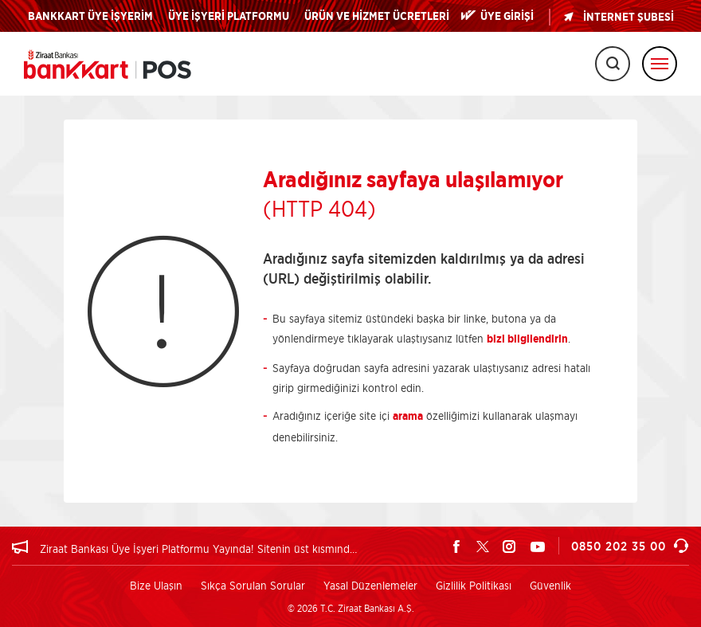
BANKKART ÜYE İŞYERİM (90, 16)
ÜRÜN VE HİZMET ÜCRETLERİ (376, 16)
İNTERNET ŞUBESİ (618, 16)
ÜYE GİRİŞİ (507, 16)
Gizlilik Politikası (473, 585)
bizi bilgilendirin (527, 339)
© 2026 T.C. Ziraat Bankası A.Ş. (351, 608)
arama (408, 416)
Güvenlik (550, 585)
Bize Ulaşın (156, 585)
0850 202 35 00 (630, 546)
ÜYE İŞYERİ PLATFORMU (228, 16)
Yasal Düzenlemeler (370, 585)
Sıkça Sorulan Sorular (253, 585)
